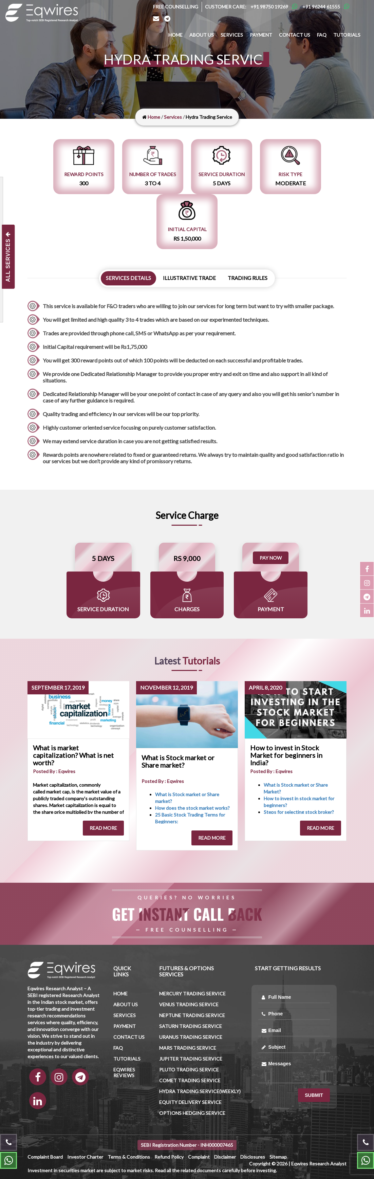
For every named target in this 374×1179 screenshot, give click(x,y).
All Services (8, 256)
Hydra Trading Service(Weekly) (200, 1091)
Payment (261, 35)
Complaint (199, 1157)
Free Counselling (175, 7)
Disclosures (252, 1157)
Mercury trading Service (192, 993)
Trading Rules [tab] (247, 278)
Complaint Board (45, 1157)
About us (201, 35)
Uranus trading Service (190, 1037)
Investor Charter (85, 1157)
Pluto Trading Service (189, 1069)
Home (175, 35)
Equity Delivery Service (190, 1102)
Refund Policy (169, 1157)
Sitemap (278, 1157)
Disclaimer (225, 1157)
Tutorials (346, 35)
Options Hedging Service (192, 1113)
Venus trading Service (189, 1004)
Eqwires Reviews (124, 1072)
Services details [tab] (128, 278)
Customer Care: (225, 7)
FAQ (321, 35)
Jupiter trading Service (190, 1059)
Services (232, 35)
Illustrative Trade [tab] (189, 278)
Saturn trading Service (190, 1026)
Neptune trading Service (192, 1015)
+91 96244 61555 (321, 7)
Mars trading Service (187, 1048)
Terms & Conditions (129, 1157)
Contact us (294, 35)
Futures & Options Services (186, 971)
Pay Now (271, 558)
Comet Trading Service (190, 1080)
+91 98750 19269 (269, 7)
